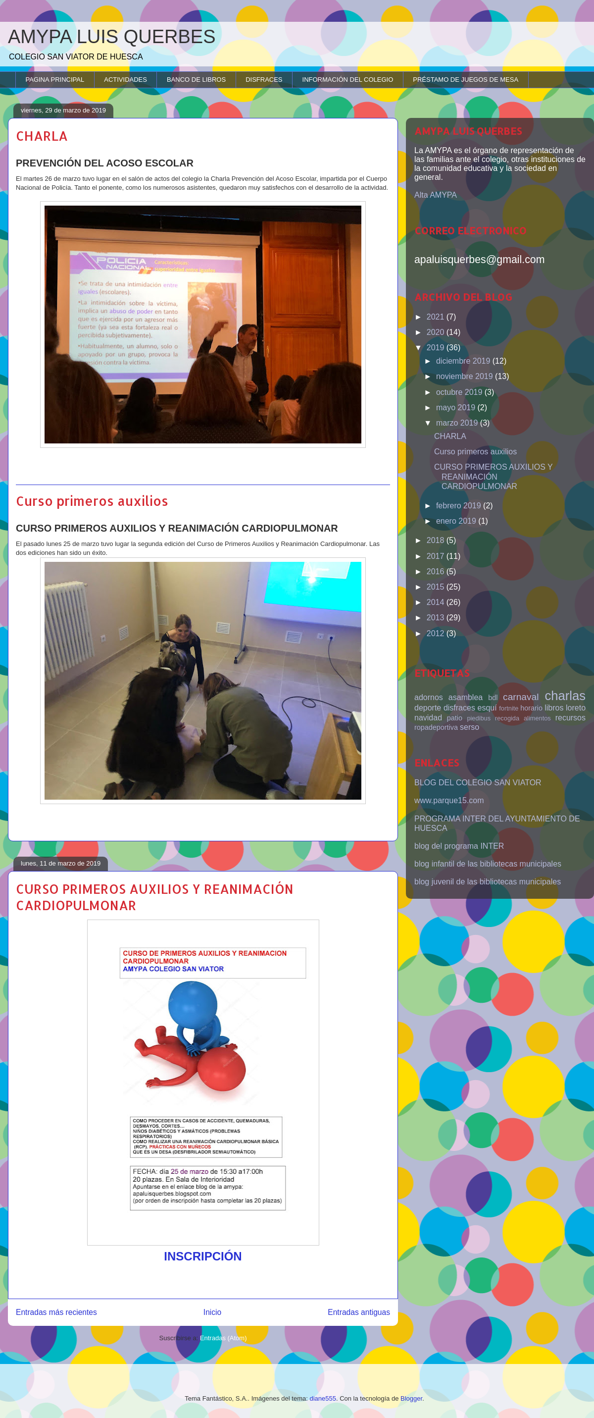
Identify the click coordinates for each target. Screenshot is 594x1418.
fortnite (508, 708)
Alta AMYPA (435, 195)
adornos (428, 697)
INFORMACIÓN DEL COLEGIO (348, 79)
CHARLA (42, 135)
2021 (436, 317)
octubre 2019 (460, 392)
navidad (428, 717)
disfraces (459, 708)
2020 (436, 332)
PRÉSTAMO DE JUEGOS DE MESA (465, 79)
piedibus (479, 718)
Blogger (411, 1398)
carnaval (521, 697)
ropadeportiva (436, 727)
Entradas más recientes (56, 1312)
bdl (492, 698)
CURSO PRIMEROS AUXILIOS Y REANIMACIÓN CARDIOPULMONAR (493, 476)
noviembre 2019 (465, 376)
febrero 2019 (459, 505)
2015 (436, 587)
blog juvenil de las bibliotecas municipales (487, 881)
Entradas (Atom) (223, 1338)
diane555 (322, 1398)
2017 (436, 556)
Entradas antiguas (359, 1312)
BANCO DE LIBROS (196, 79)
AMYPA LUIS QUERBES (112, 36)
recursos (570, 717)
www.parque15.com (449, 800)
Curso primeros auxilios (92, 500)
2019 (436, 347)
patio (454, 718)
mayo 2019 (457, 407)
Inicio (212, 1312)
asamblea (465, 697)
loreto (576, 708)
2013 (436, 617)
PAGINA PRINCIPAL (55, 79)
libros (553, 708)
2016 (436, 571)
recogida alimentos (523, 718)
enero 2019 (457, 521)
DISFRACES (264, 79)
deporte (427, 708)
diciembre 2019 (464, 361)
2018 (436, 540)
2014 (436, 602)
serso (469, 727)
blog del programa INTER (459, 846)
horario (531, 708)
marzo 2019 (458, 423)
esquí (487, 708)
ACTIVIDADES (125, 79)
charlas (565, 696)
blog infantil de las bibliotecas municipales (487, 864)
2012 (436, 633)
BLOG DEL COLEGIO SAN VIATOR (478, 782)
